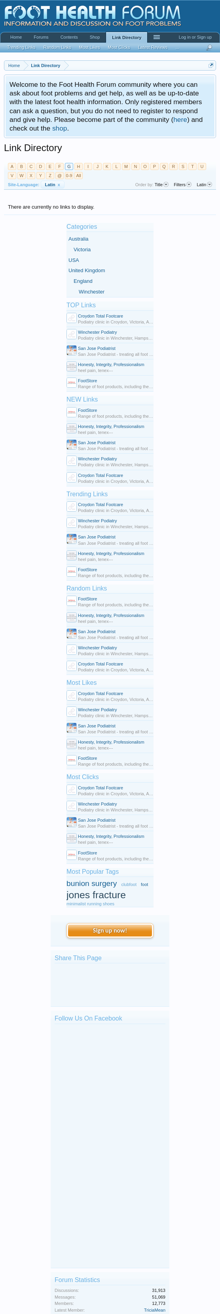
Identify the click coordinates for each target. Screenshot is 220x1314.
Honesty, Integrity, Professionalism (111, 364)
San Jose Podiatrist (97, 348)
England (83, 281)
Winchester (91, 292)
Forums (41, 37)
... (177, 47)
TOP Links (81, 305)
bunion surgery (91, 883)
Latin (52, 184)
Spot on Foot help (89, 1125)
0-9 (69, 175)
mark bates (82, 1112)
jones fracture (96, 895)
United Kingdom (86, 270)
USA (73, 260)
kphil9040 (81, 1131)
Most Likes (81, 682)
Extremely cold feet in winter (99, 1161)
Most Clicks (82, 777)
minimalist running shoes (90, 903)
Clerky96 (80, 1167)
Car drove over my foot (94, 1107)
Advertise (207, 1295)
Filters (183, 184)
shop (59, 128)
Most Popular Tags (92, 871)
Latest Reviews (153, 47)
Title (162, 184)
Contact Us (170, 1295)
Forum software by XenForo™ (57, 1305)
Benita (78, 1185)
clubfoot (129, 884)
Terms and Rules (201, 1305)
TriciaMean (154, 1077)
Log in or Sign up (195, 37)
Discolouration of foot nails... (99, 1216)
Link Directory (126, 37)
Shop (95, 37)
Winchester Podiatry (97, 332)
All (78, 175)
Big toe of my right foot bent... (100, 1143)
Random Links (86, 588)
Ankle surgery (85, 1180)
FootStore (87, 380)
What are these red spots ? (98, 1198)
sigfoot (78, 1221)
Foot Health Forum (73, 1028)
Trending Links (87, 494)
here (180, 119)
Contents (69, 37)
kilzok (77, 1149)
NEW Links (82, 399)
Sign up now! (110, 930)
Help (189, 1295)
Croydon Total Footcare (100, 316)
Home (16, 37)
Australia (78, 239)
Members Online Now (85, 1247)
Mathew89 (82, 1203)
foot (144, 884)
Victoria (82, 249)
